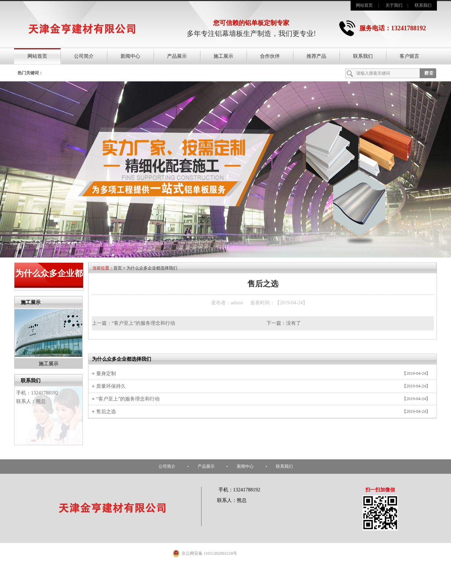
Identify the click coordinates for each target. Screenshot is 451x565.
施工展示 (223, 56)
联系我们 (423, 5)
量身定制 (106, 373)
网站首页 (364, 5)
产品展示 (177, 56)
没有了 (293, 323)
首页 (117, 268)
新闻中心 (130, 56)
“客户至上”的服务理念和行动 (143, 323)
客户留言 (409, 56)
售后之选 (106, 411)
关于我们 (393, 5)
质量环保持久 (111, 386)
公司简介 (84, 56)
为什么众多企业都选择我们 (151, 268)
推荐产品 (316, 56)
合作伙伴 (270, 56)
